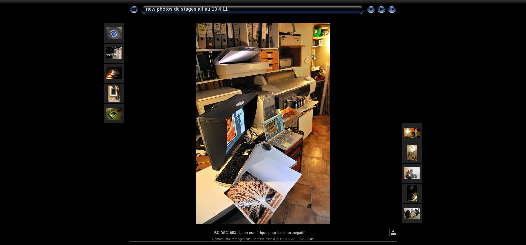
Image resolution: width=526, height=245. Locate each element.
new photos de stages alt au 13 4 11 (187, 9)
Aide (310, 239)
